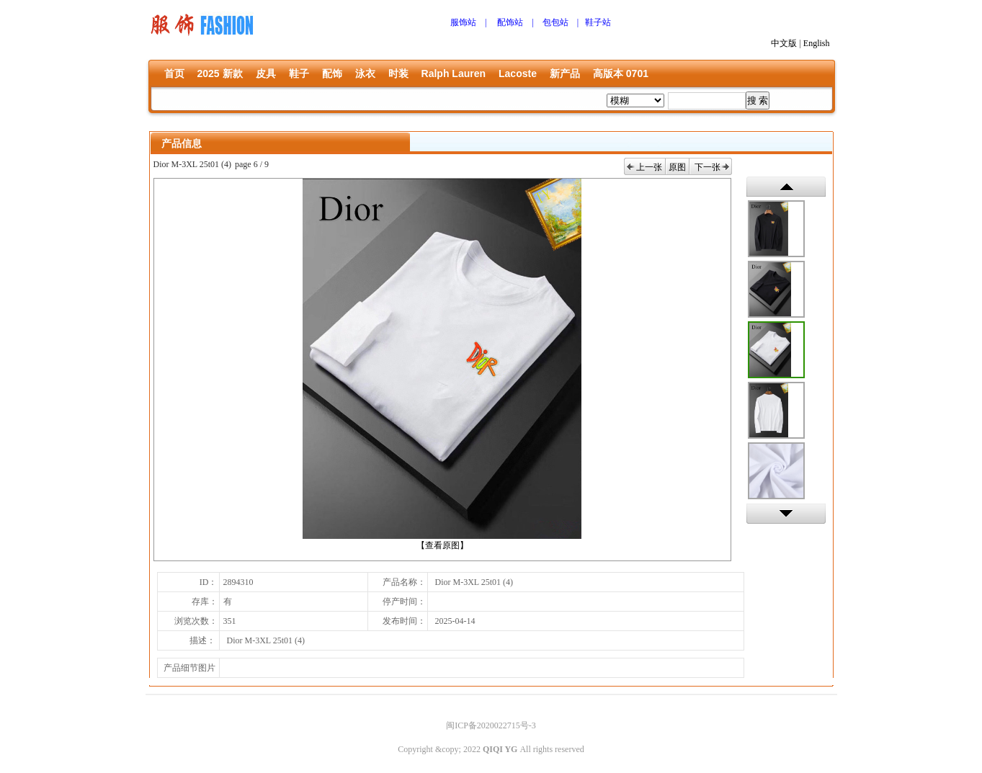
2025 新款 (220, 73)
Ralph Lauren (453, 73)
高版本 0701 (620, 73)
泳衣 (365, 73)
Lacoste (518, 73)
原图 (677, 167)
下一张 (707, 167)
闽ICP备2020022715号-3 (491, 725)
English (816, 43)
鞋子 (299, 73)
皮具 (266, 73)
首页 (174, 73)
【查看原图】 (442, 545)
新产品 (565, 73)
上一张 (649, 167)
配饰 (332, 73)
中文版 (784, 43)
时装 (398, 73)
